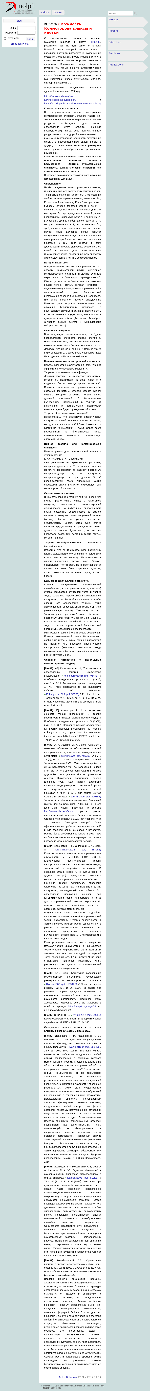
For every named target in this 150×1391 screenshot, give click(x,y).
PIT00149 (95, 42)
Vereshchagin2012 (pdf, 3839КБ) (77, 849)
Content (58, 12)
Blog (19, 21)
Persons (113, 30)
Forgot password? (19, 44)
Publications (116, 64)
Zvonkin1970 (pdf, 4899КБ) (76, 756)
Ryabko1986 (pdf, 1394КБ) (61, 984)
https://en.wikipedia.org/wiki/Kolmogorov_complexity (72, 103)
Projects (114, 19)
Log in (30, 39)
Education (115, 42)
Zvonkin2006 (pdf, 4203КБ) (86, 796)
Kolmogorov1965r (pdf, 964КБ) (80, 675)
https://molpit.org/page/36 (82, 1006)
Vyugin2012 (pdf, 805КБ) (87, 1015)
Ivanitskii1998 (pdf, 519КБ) (82, 1177)
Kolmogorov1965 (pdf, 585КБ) (62, 694)
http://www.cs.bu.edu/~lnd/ (58, 811)
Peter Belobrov (68, 1377)
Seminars (114, 53)
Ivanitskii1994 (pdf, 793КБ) (84, 1047)
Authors (44, 12)
